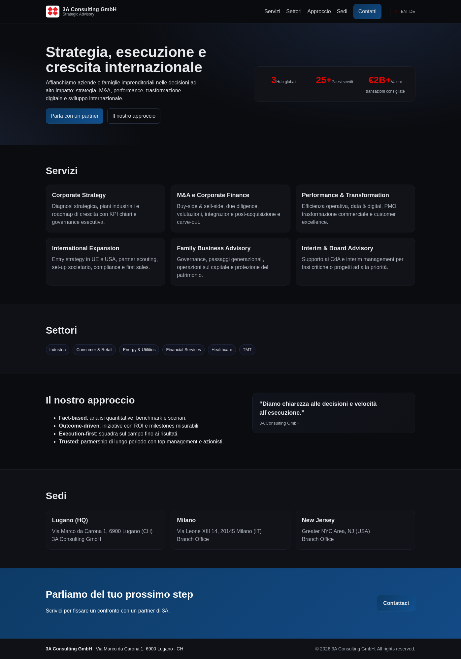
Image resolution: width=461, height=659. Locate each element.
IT (396, 11)
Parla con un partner (75, 116)
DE (412, 11)
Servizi (272, 11)
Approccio (319, 11)
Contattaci (396, 603)
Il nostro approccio (133, 116)
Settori (293, 11)
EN (404, 11)
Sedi (342, 11)
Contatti (367, 11)
